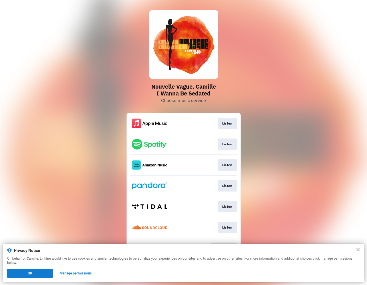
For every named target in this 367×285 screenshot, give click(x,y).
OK (30, 273)
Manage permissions (76, 273)
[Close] (358, 249)
